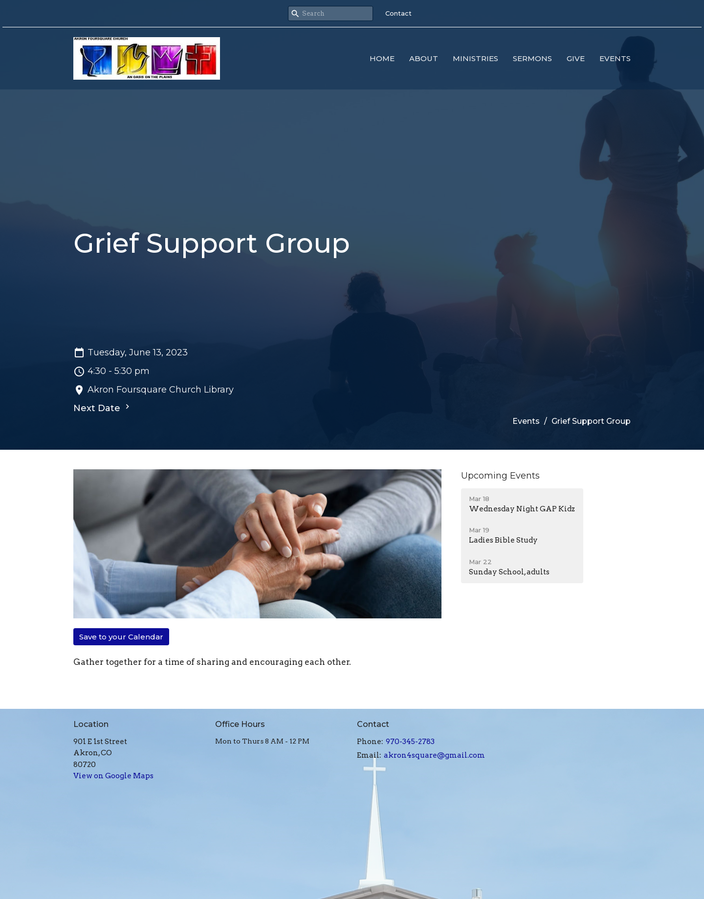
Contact (398, 13)
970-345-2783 (410, 741)
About (423, 58)
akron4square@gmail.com (434, 755)
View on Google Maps (113, 775)
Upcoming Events (500, 475)
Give (576, 58)
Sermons (532, 58)
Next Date (102, 408)
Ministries (475, 58)
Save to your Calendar (121, 636)
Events (615, 58)
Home (382, 58)
